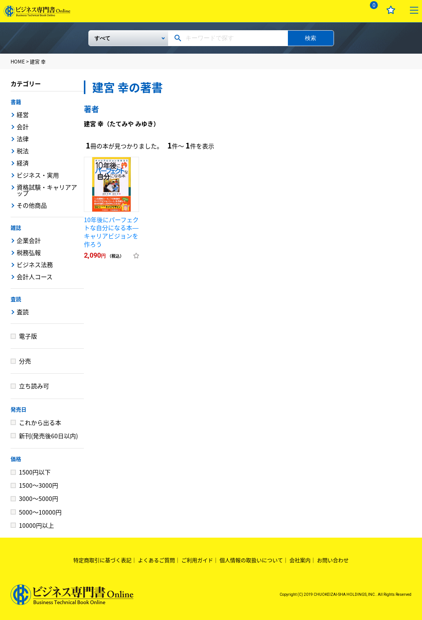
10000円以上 (36, 525)
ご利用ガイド (197, 560)
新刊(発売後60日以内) (48, 435)
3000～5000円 (38, 498)
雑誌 (16, 227)
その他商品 (32, 205)
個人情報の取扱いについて (251, 560)
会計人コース (35, 276)
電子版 (28, 335)
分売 (25, 360)
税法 (23, 151)
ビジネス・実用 (38, 175)
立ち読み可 (34, 385)
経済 (23, 163)
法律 (23, 139)
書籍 (16, 101)
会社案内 (300, 560)
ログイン (347, 10)
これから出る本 (40, 422)
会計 (23, 126)
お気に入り (390, 10)
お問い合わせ (333, 560)
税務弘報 (29, 252)
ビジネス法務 (35, 264)
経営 (23, 114)
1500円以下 (35, 471)
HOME (18, 61)
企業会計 (29, 240)
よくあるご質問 (156, 560)
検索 (310, 38)
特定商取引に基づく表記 (102, 560)
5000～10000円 (40, 511)
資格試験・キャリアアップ (47, 190)
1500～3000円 (38, 485)
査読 (16, 299)
